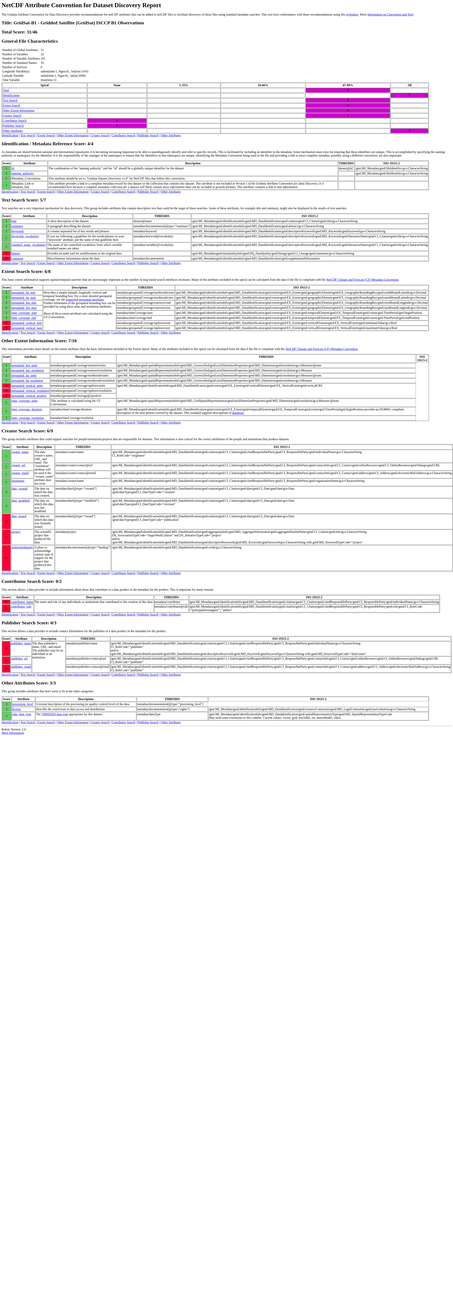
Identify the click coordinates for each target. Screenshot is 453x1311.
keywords (18, 231)
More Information (13, 733)
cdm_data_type (21, 714)
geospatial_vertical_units (27, 385)
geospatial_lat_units (24, 375)
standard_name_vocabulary (29, 244)
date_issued (19, 516)
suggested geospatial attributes (85, 299)
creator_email (20, 473)
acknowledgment (22, 547)
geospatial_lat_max (24, 297)
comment (17, 258)
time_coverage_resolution (28, 418)
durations (238, 412)
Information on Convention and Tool (390, 14)
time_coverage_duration (27, 409)
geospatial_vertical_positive (29, 395)
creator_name (20, 452)
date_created (19, 488)
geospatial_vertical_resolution (30, 390)
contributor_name (22, 602)
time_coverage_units (25, 400)
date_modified (21, 500)
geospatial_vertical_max (27, 328)
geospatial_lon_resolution (28, 370)
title (14, 221)
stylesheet (352, 14)
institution (18, 480)
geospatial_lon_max (24, 307)
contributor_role (21, 606)
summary (17, 226)
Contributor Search (14, 120)
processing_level (22, 704)
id (13, 168)
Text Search (10, 100)
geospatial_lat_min (23, 292)
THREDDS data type (54, 714)
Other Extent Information (18, 110)
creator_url (18, 465)
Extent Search (11, 105)
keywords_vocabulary (25, 236)
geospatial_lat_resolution (27, 380)
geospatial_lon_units (24, 365)
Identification (11, 95)
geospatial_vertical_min (27, 323)
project (16, 531)
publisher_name (21, 643)
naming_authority (23, 173)
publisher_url (19, 658)
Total (6, 90)
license (16, 709)
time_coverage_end (24, 317)
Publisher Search (13, 125)
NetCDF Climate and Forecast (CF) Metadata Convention (362, 279)
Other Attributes (13, 130)
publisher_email (21, 666)
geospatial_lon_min (24, 302)
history (16, 253)
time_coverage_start (24, 312)
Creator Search (12, 115)
